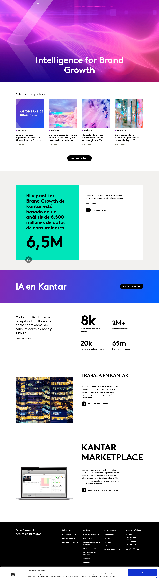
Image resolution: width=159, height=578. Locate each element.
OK (142, 562)
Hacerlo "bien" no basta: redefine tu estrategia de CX (93, 138)
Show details (31, 574)
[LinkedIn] (134, 550)
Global (136, 4)
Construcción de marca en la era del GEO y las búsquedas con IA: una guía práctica (63, 139)
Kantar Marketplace (60, 4)
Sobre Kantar (109, 4)
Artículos (46, 4)
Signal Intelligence (69, 535)
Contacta (128, 4)
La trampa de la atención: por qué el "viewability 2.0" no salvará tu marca (127, 139)
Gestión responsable (112, 550)
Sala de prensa (110, 546)
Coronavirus (87, 538)
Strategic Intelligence (70, 542)
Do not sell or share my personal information (142, 569)
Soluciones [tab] (33, 4)
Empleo (119, 4)
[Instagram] (127, 550)
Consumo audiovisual (91, 535)
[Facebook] (130, 550)
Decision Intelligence (70, 538)
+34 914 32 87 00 (133, 544)
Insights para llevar (90, 548)
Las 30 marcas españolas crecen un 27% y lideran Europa (28, 138)
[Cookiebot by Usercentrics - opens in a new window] (13, 574)
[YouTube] (137, 550)
